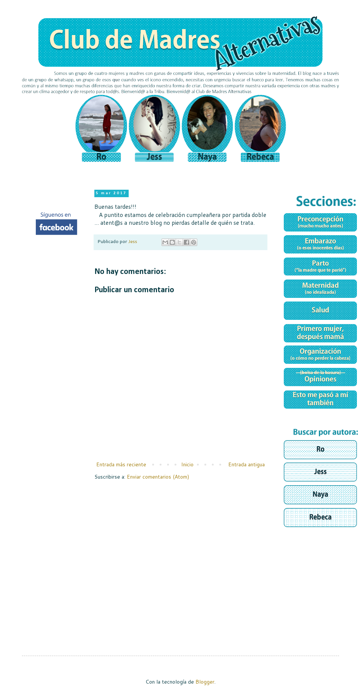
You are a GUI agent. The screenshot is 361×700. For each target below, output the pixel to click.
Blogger (204, 681)
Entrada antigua (246, 464)
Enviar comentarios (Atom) (158, 476)
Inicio (187, 464)
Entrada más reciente (121, 464)
